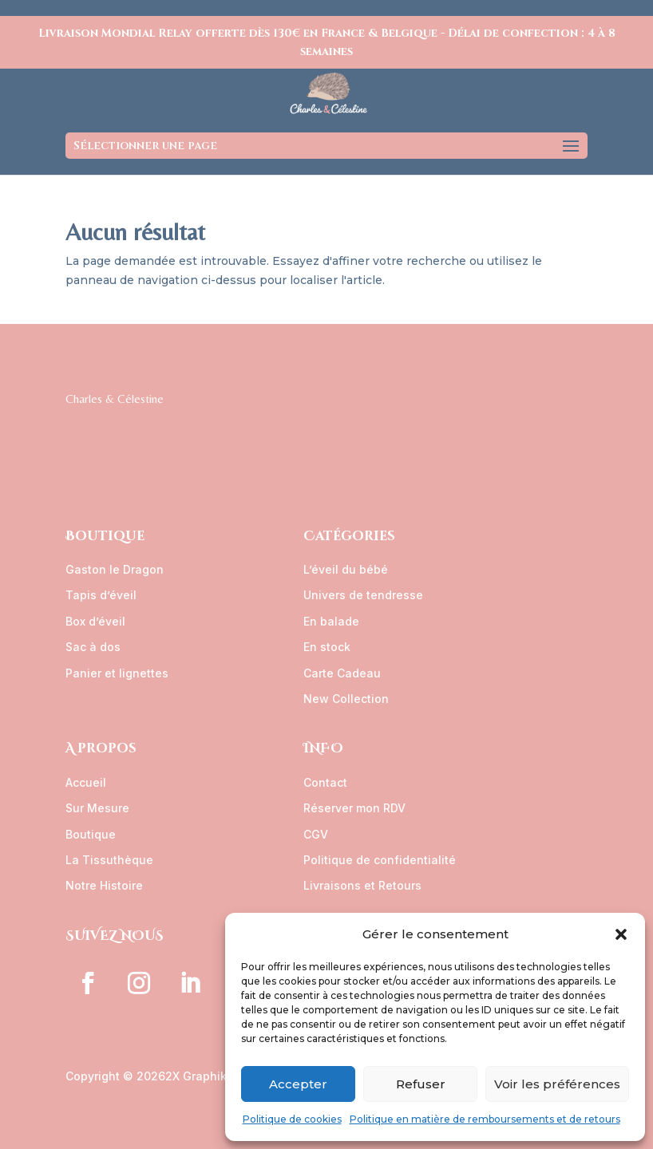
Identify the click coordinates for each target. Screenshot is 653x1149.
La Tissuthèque (109, 860)
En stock (326, 646)
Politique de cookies (292, 1119)
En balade (331, 621)
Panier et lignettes (116, 673)
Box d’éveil (95, 621)
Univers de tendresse (363, 595)
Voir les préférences (557, 1084)
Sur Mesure (97, 808)
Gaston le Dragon (114, 569)
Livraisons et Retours (362, 885)
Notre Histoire (104, 885)
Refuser (420, 1084)
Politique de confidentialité (379, 860)
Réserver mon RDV (354, 808)
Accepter (298, 1084)
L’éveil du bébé (345, 569)
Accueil (85, 782)
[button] (621, 934)
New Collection (346, 698)
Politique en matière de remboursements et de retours (485, 1119)
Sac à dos (93, 646)
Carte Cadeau (342, 673)
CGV (315, 834)
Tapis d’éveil (101, 595)
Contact (325, 782)
